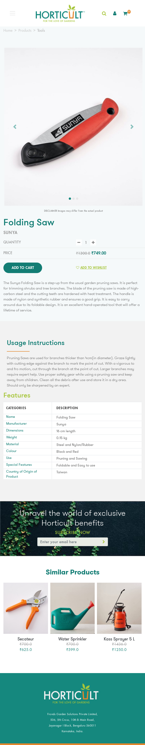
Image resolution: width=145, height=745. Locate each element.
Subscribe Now (72, 532)
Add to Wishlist (91, 267)
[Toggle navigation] (12, 13)
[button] (114, 13)
